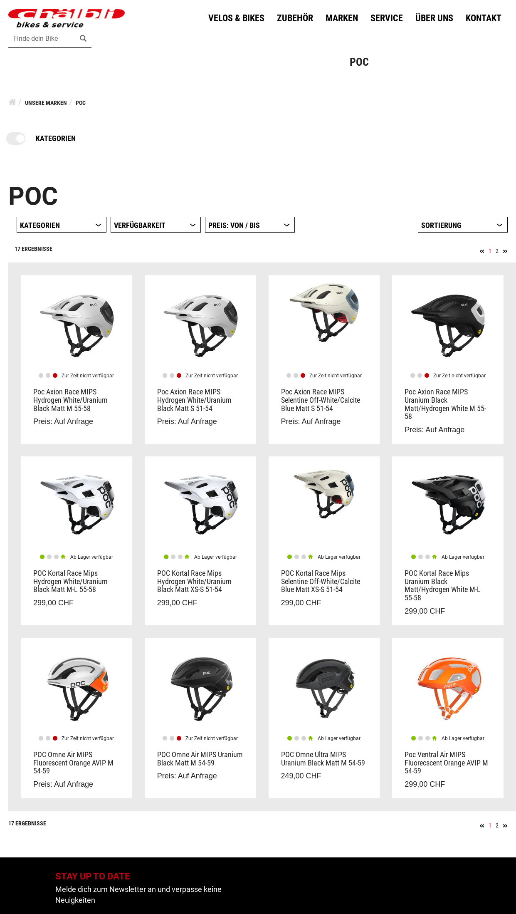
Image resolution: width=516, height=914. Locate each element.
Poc (81, 102)
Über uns (434, 18)
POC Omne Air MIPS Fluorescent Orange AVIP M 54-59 (73, 762)
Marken (342, 18)
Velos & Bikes (236, 18)
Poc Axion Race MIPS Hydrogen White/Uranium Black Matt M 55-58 (70, 400)
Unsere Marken (46, 102)
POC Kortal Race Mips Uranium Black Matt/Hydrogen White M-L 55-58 (443, 585)
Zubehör (295, 18)
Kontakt (483, 18)
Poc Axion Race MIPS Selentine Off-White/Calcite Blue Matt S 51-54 (320, 400)
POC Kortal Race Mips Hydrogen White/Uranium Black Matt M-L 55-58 (70, 581)
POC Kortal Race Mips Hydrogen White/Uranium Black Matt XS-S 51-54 (194, 581)
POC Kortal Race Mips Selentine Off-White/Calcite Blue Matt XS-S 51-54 (320, 581)
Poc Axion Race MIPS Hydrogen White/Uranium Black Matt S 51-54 (194, 400)
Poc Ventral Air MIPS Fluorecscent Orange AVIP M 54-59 (446, 762)
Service (386, 18)
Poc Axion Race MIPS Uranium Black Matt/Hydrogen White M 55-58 (445, 404)
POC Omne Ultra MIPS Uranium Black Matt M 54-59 (323, 758)
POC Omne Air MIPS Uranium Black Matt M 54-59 (200, 758)
